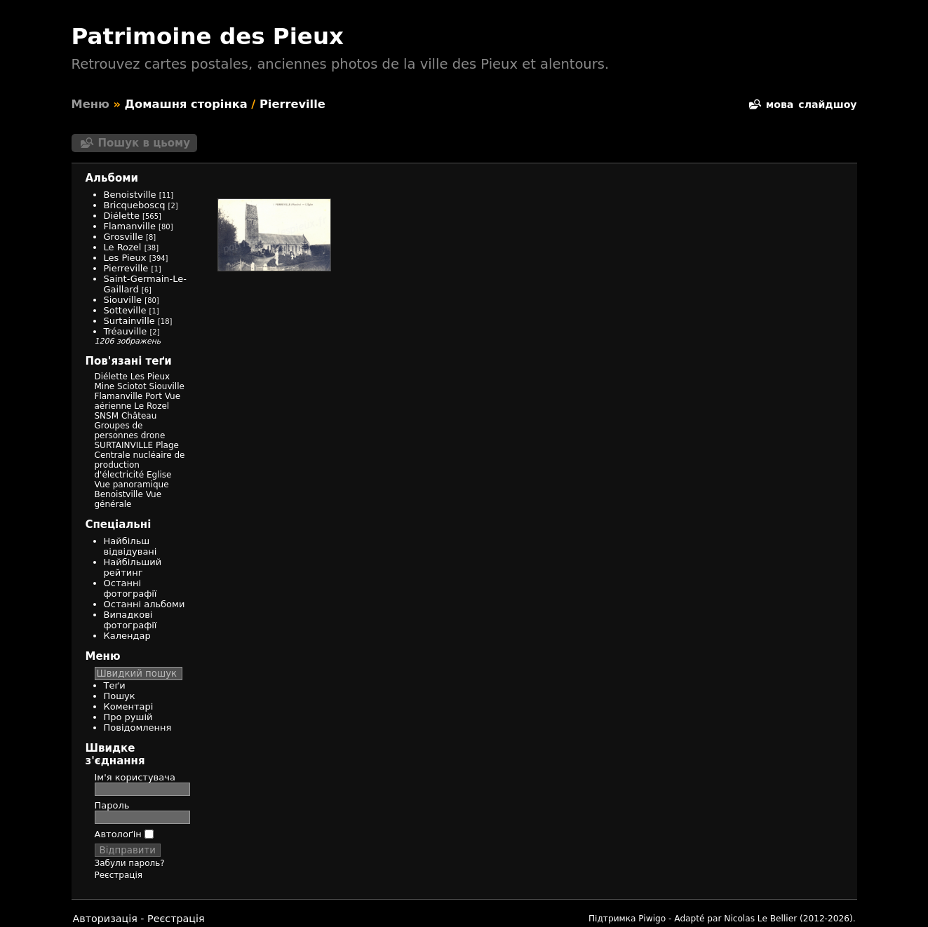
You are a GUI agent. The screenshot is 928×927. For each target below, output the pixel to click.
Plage (167, 445)
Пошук (119, 696)
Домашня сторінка (186, 104)
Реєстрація (118, 875)
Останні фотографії (130, 588)
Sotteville (125, 310)
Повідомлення (138, 727)
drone (153, 435)
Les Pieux (125, 257)
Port (153, 396)
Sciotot (132, 386)
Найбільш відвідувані (130, 546)
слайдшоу (827, 104)
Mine (105, 386)
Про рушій (128, 717)
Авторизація (105, 918)
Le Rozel (123, 247)
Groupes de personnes (119, 430)
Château (138, 416)
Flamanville (130, 226)
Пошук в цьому (144, 143)
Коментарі (129, 706)
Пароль (112, 805)
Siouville (123, 300)
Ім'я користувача (135, 777)
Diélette (122, 215)
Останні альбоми (144, 604)
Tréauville (125, 331)
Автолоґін (124, 834)
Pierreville (292, 104)
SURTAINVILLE (124, 445)
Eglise (159, 475)
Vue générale (128, 499)
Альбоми (112, 178)
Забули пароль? (130, 863)
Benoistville (130, 194)
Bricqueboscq (135, 205)
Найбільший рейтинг (133, 567)
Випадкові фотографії (130, 619)
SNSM (107, 416)
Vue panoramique (132, 484)
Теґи (115, 685)
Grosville (123, 236)
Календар (127, 635)
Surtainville (129, 321)
